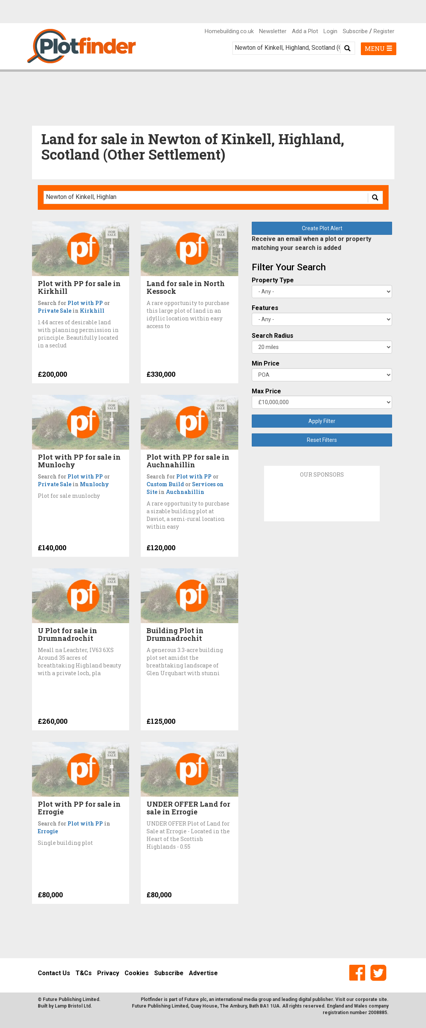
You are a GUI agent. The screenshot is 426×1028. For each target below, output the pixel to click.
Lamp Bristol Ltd (73, 1006)
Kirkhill (92, 310)
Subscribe (355, 31)
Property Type (273, 280)
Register (384, 31)
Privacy (108, 973)
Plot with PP (85, 303)
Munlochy (94, 484)
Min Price (266, 363)
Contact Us (54, 973)
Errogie (48, 831)
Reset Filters (322, 440)
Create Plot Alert (322, 228)
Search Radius (272, 335)
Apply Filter (321, 421)
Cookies (137, 973)
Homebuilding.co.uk (229, 31)
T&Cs (84, 973)
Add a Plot (305, 31)
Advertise (203, 973)
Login (330, 31)
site (383, 999)
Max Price (266, 391)
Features (265, 308)
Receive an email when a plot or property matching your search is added (311, 243)
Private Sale (54, 310)
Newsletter (272, 31)
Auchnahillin (185, 491)
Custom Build (165, 484)
